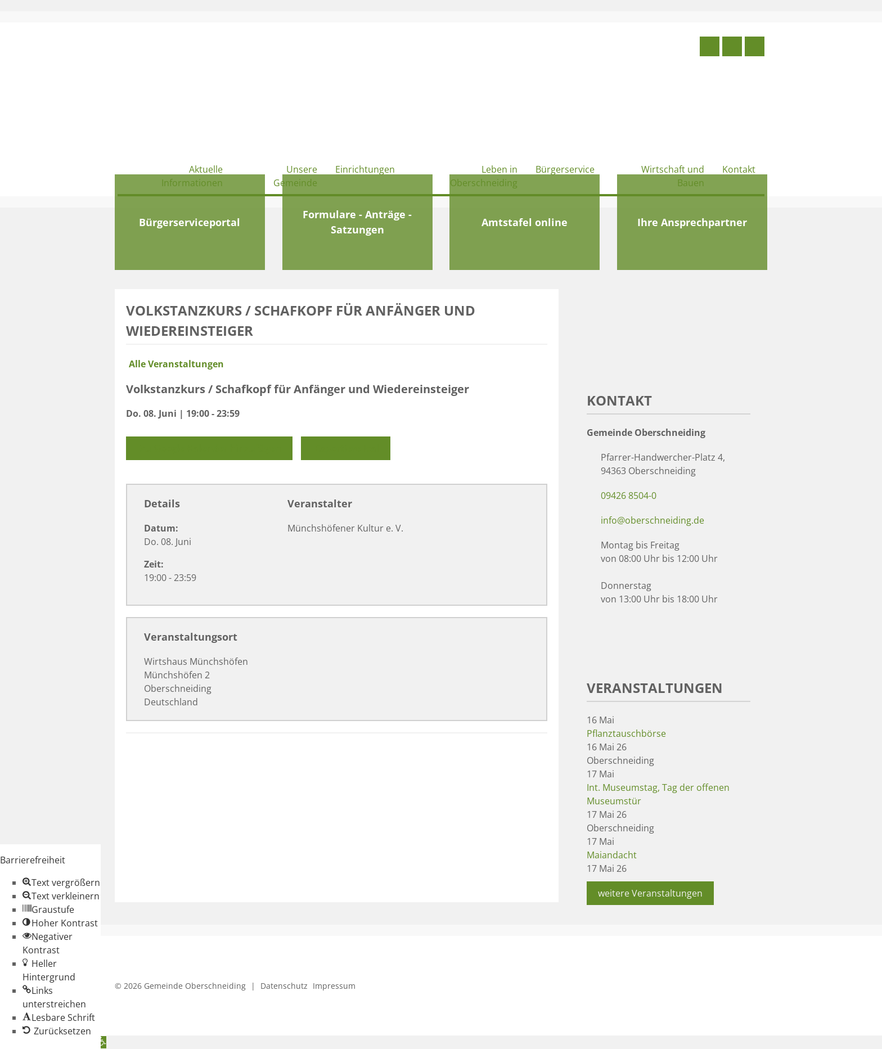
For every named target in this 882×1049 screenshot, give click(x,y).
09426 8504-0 (628, 495)
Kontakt (738, 169)
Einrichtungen (365, 169)
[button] (61, 882)
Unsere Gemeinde (295, 176)
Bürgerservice (565, 169)
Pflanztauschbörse (626, 733)
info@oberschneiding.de (652, 520)
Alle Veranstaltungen (175, 364)
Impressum (334, 985)
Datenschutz (284, 985)
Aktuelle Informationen (192, 176)
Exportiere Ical (345, 448)
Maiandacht (612, 855)
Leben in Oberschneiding (484, 176)
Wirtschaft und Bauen (672, 176)
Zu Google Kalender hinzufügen (209, 448)
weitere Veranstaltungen (650, 893)
